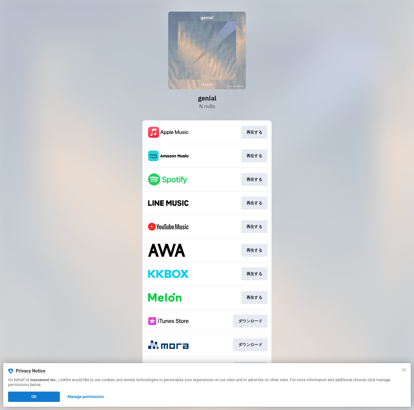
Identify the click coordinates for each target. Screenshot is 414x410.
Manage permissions (86, 396)
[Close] (404, 370)
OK (34, 396)
